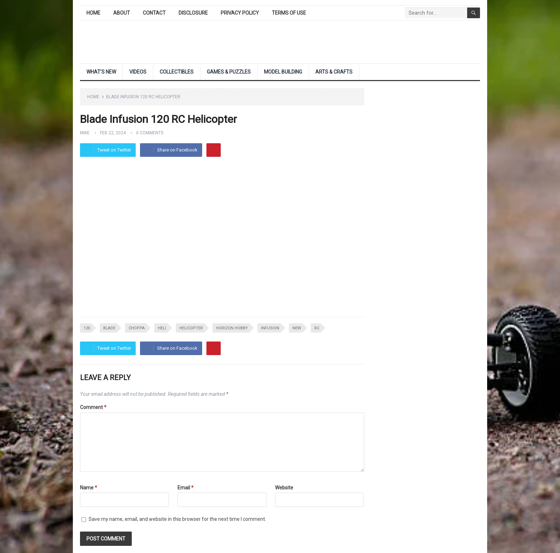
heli (162, 328)
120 (87, 328)
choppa (137, 328)
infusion (270, 328)
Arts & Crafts (333, 72)
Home (93, 13)
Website (284, 487)
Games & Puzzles (229, 72)
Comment (93, 407)
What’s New (101, 72)
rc (316, 328)
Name (88, 487)
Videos (137, 72)
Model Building (283, 72)
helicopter (191, 328)
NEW (296, 328)
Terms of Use (289, 13)
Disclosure (193, 13)
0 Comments (149, 132)
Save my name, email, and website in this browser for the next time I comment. (177, 519)
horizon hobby (232, 328)
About (121, 13)
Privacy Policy (240, 13)
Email (186, 487)
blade (109, 328)
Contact (154, 13)
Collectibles (177, 72)
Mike (85, 132)
